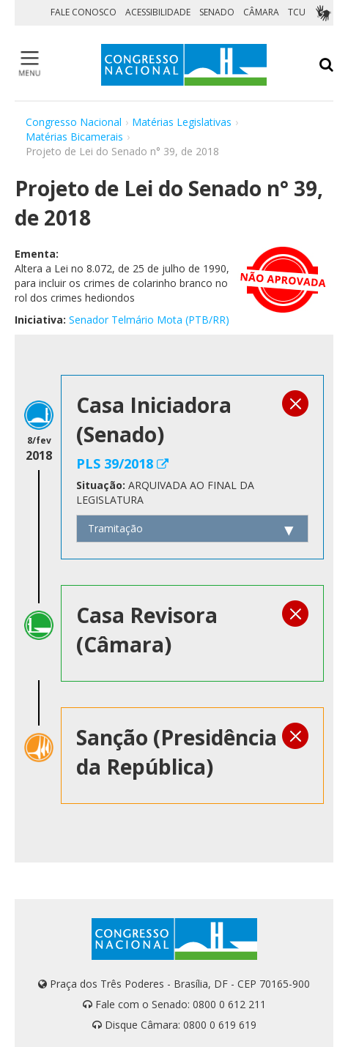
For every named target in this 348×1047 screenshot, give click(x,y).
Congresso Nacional (74, 122)
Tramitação (115, 528)
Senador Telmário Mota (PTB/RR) (149, 320)
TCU (297, 12)
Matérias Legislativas (182, 122)
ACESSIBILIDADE (157, 12)
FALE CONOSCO (83, 12)
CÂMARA (261, 12)
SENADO (216, 12)
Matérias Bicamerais (74, 137)
